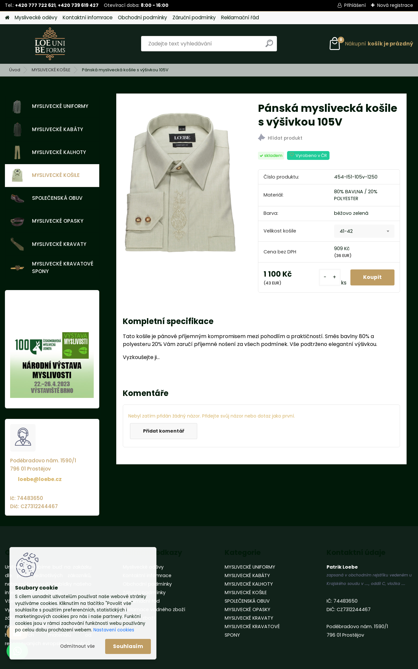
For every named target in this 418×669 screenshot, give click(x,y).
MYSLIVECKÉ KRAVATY (48, 244)
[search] (269, 46)
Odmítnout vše (77, 646)
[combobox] (364, 231)
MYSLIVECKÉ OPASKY (46, 221)
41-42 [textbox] (346, 231)
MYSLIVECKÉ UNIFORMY (49, 106)
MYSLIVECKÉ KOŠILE (51, 70)
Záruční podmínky (194, 17)
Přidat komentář (164, 431)
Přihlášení (355, 5)
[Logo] (50, 43)
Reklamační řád (240, 17)
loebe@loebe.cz (40, 479)
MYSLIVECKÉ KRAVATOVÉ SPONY (51, 267)
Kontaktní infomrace (88, 17)
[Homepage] (7, 17)
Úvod (14, 70)
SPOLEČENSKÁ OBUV (46, 198)
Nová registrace (395, 5)
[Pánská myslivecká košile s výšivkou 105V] (180, 187)
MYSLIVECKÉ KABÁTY (46, 129)
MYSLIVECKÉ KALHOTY (48, 152)
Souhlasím (128, 646)
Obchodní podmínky (142, 17)
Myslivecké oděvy (36, 17)
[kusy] (329, 277)
